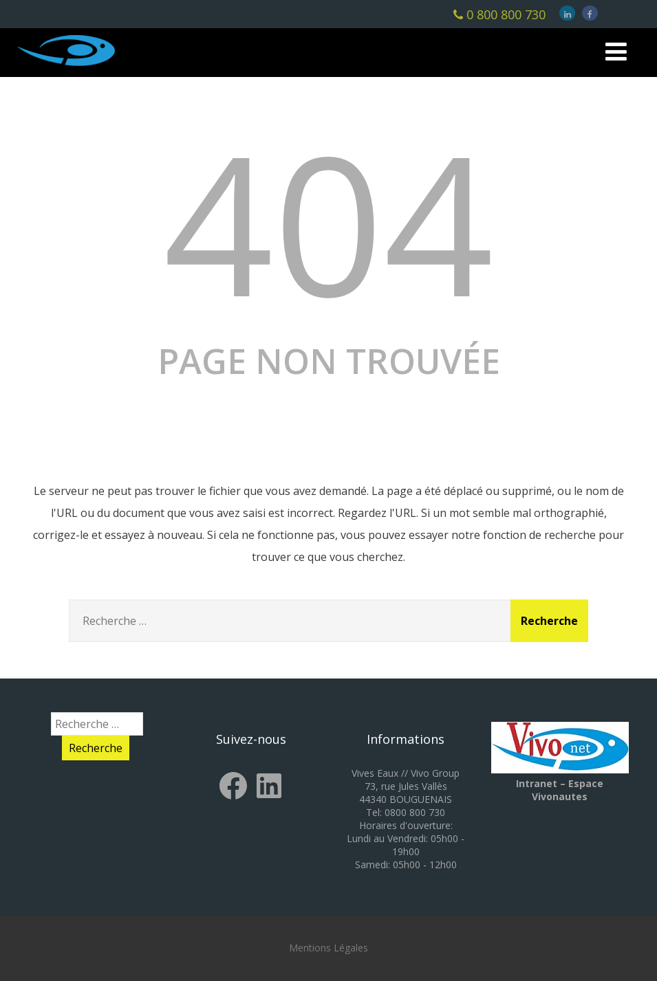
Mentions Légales (328, 947)
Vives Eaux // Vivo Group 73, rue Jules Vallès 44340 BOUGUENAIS (406, 786)
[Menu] (616, 51)
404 (329, 222)
